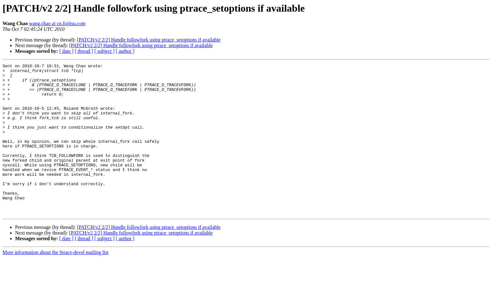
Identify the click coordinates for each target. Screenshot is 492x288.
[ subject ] (104, 51)
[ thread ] (84, 51)
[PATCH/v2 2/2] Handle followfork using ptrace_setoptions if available (149, 39)
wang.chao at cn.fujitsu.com (57, 23)
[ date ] (66, 51)
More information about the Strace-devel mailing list (56, 282)
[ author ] (125, 51)
